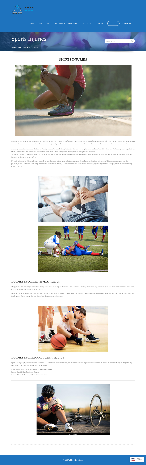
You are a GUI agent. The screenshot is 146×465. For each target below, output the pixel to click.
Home (24, 47)
